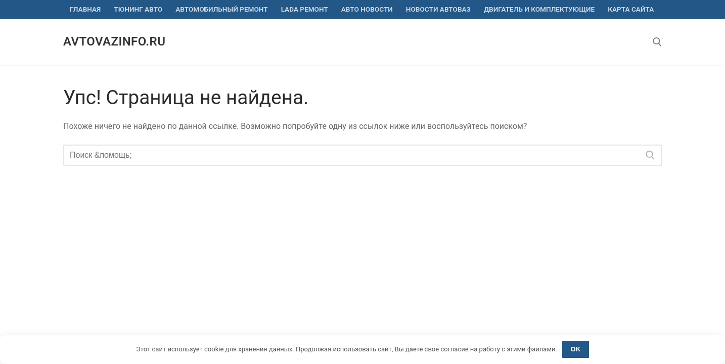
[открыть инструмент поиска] (657, 42)
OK (576, 349)
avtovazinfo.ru (114, 41)
